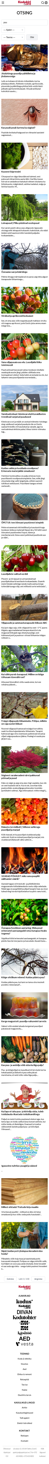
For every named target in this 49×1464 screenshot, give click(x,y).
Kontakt (24, 1440)
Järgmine (38, 1279)
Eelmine (10, 1279)
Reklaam (24, 1435)
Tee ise (24, 1384)
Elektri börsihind (24, 1423)
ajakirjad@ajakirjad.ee (21, 1452)
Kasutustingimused (24, 1412)
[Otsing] (42, 3)
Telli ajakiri (24, 1418)
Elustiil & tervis (24, 1395)
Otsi (32, 37)
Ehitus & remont (24, 1374)
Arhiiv (24, 1407)
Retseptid (24, 1379)
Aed (24, 1369)
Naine (24, 1389)
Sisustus (24, 1364)
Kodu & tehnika (24, 1358)
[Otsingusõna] (24, 22)
